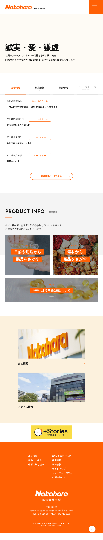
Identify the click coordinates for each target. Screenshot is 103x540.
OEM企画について (61, 463)
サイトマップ (59, 475)
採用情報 (56, 467)
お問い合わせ (59, 484)
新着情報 (56, 471)
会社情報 (32, 463)
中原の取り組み (36, 471)
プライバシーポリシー (63, 479)
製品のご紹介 (35, 467)
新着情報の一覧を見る (51, 182)
